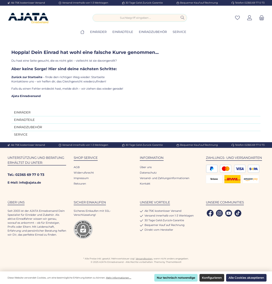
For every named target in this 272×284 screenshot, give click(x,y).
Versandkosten (144, 258)
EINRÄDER (22, 112)
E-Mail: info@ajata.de (24, 182)
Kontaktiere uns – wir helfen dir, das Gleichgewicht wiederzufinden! (59, 81)
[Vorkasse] (214, 179)
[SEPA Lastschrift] (254, 169)
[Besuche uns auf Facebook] (210, 213)
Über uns (146, 167)
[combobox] (135, 18)
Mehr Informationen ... (118, 277)
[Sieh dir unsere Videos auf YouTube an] (228, 213)
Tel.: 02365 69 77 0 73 (26, 175)
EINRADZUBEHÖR (28, 127)
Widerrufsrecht (84, 172)
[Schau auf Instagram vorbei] (219, 213)
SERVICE (21, 134)
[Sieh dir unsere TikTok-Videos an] (238, 213)
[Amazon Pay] (251, 179)
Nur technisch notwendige (176, 277)
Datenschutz (148, 172)
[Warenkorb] (260, 18)
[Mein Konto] (249, 18)
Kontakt (145, 183)
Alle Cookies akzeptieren (246, 277)
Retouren (80, 183)
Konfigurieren (212, 277)
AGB (77, 167)
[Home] (85, 32)
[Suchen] (182, 18)
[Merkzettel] (237, 18)
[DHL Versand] (232, 179)
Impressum (81, 178)
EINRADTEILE (24, 120)
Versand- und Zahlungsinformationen (164, 178)
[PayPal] (212, 169)
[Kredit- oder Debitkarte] (233, 169)
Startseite (98, 77)
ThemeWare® (174, 262)
